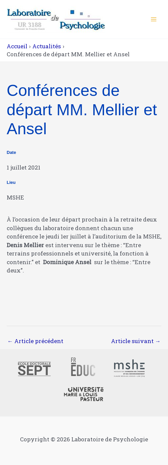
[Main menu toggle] (154, 19)
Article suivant (136, 341)
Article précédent (35, 341)
